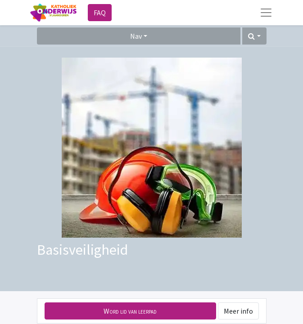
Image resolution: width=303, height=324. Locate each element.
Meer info (238, 310)
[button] (254, 36)
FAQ (100, 12)
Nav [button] (136, 36)
